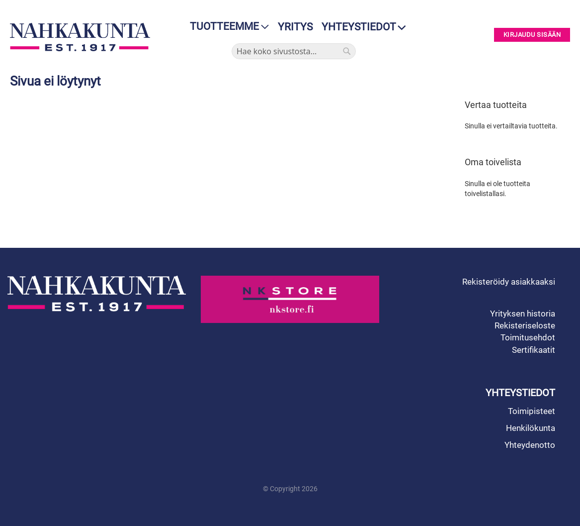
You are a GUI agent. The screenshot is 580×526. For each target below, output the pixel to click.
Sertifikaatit (533, 350)
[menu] (226, 26)
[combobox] (294, 51)
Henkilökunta (530, 428)
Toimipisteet (531, 411)
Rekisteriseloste (525, 325)
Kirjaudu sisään (532, 35)
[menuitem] (226, 26)
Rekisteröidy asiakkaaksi (508, 282)
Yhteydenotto (529, 445)
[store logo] (80, 37)
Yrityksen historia (522, 313)
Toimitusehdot (527, 337)
